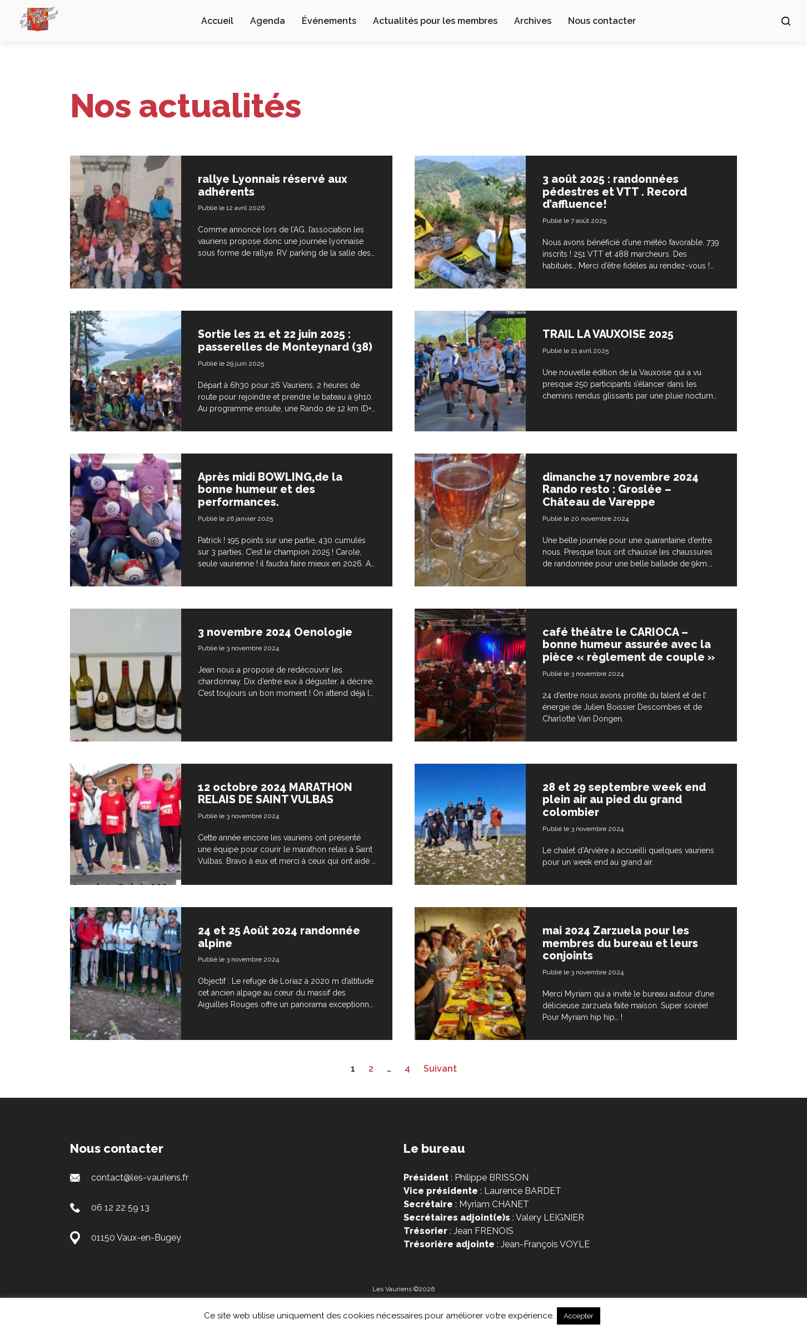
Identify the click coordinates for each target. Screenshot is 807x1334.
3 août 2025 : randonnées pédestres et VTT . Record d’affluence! (620, 190)
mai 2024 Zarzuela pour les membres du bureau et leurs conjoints (628, 961)
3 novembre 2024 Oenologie (283, 640)
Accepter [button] (579, 1316)
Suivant (440, 1086)
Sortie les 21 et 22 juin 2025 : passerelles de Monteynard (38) (282, 344)
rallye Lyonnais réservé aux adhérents (280, 184)
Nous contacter (602, 21)
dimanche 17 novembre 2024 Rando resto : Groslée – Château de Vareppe (629, 498)
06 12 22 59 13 (120, 1225)
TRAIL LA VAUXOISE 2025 (615, 332)
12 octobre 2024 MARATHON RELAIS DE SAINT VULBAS (283, 812)
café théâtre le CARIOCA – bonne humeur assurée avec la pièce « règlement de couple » (628, 658)
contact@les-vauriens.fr (139, 1195)
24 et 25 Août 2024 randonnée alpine (253, 955)
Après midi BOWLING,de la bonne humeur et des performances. (277, 498)
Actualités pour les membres (435, 21)
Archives (532, 21)
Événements (329, 21)
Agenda (267, 21)
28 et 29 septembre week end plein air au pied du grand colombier (618, 818)
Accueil (217, 21)
